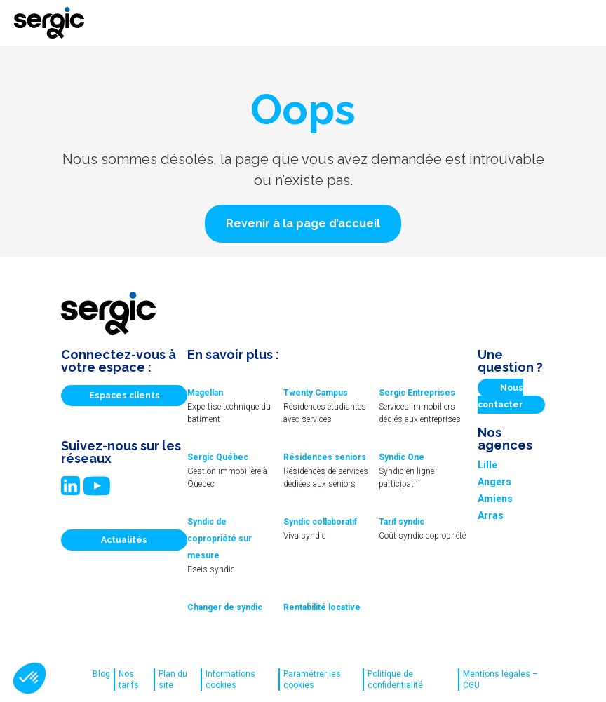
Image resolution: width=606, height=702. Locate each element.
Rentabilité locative (322, 607)
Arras (491, 515)
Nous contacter (500, 396)
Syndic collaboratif (320, 522)
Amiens (495, 498)
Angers (494, 481)
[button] (303, 224)
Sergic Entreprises (417, 393)
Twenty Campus (315, 393)
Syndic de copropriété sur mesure (219, 538)
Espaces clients (124, 395)
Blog (101, 674)
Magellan (205, 393)
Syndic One (401, 457)
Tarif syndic (401, 522)
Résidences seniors (324, 457)
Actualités (124, 540)
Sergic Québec (217, 457)
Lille (487, 465)
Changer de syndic (224, 607)
